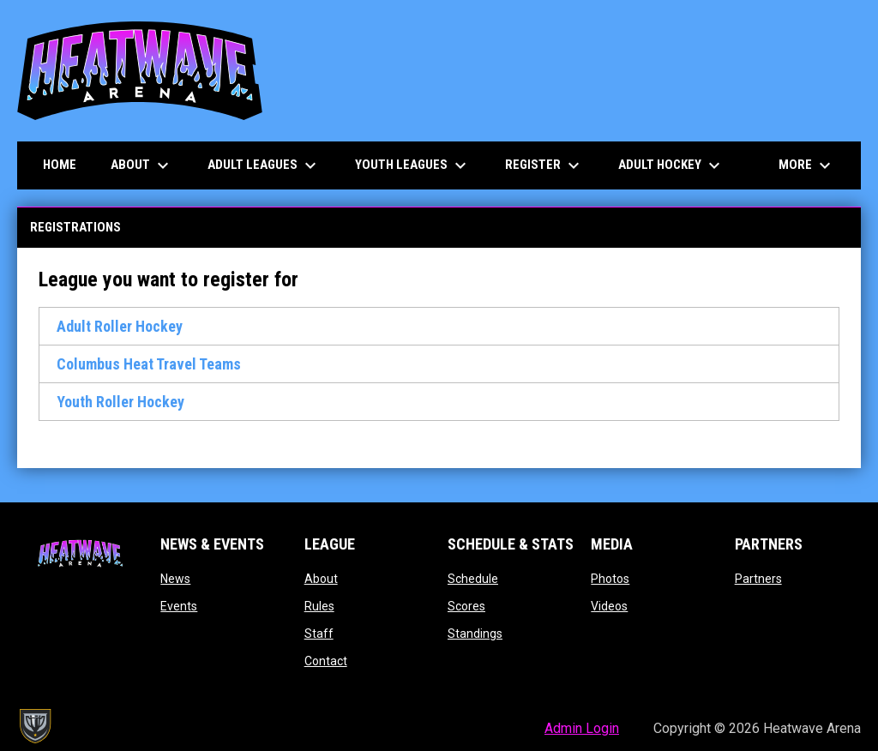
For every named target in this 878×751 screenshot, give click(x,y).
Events (178, 606)
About (321, 579)
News (175, 579)
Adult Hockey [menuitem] (671, 165)
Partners (758, 579)
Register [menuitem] (544, 165)
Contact (325, 661)
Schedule (473, 579)
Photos (610, 579)
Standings (475, 633)
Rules (319, 606)
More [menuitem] (807, 165)
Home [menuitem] (59, 164)
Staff (319, 633)
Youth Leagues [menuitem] (413, 165)
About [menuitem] (142, 165)
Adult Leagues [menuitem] (264, 165)
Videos (609, 606)
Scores (466, 606)
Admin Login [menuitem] (581, 728)
